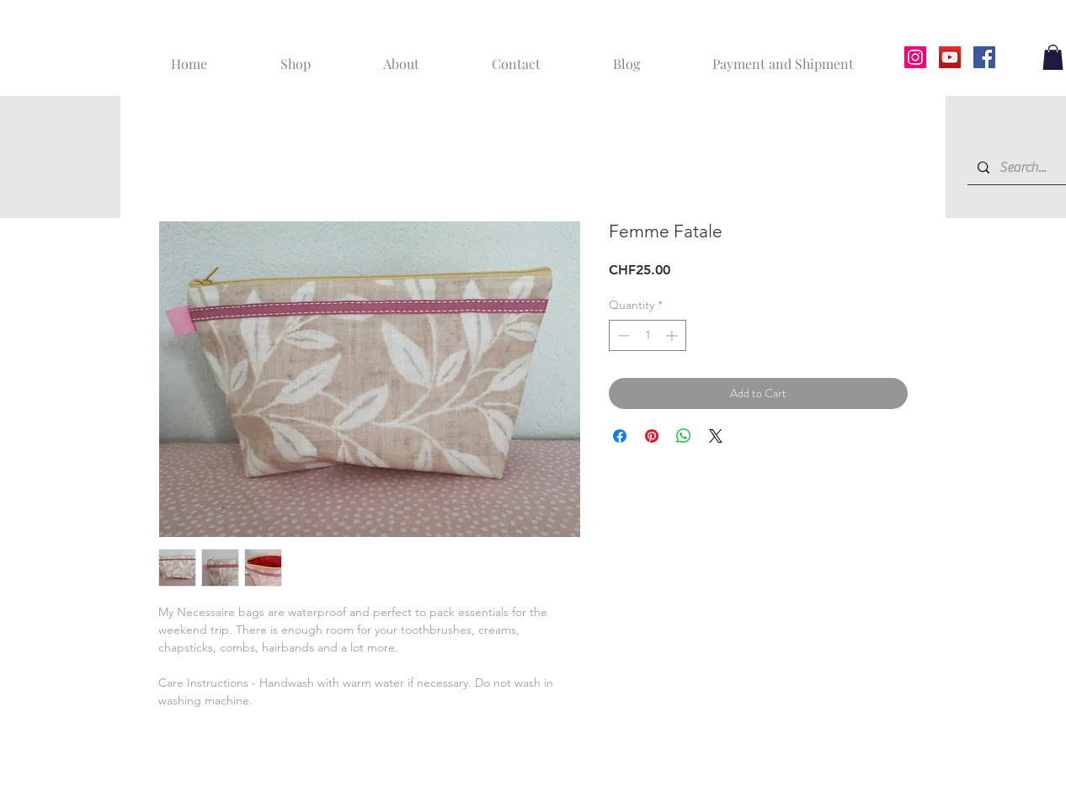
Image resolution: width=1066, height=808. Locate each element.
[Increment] (673, 335)
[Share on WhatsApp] (684, 436)
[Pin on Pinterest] (652, 436)
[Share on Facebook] (620, 436)
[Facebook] (984, 57)
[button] (1052, 57)
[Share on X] (716, 436)
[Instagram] (915, 57)
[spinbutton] (647, 335)
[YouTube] (950, 57)
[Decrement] (621, 335)
